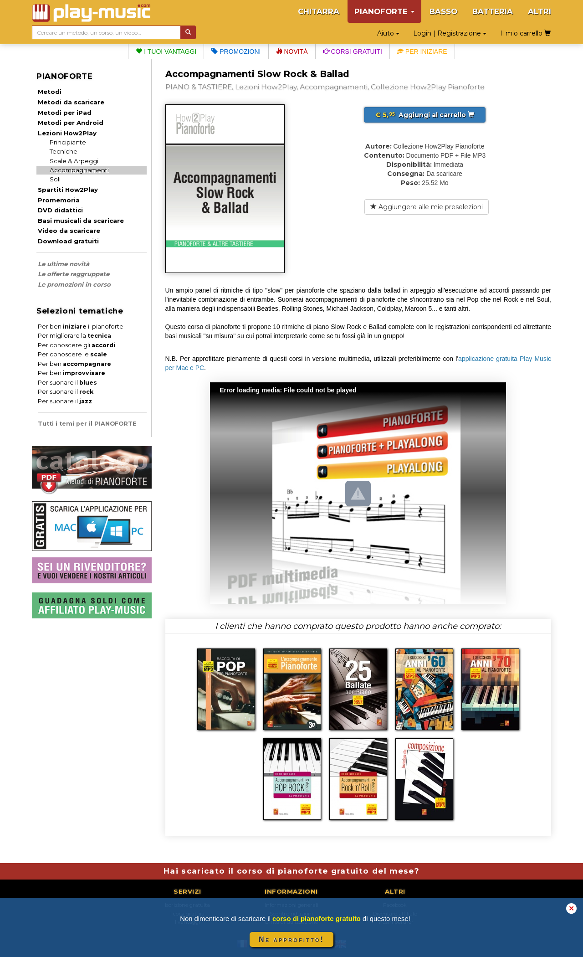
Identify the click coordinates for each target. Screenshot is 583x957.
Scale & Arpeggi (74, 161)
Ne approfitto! (291, 939)
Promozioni (236, 51)
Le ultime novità (63, 264)
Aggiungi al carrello (424, 115)
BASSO (443, 11)
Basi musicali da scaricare (81, 220)
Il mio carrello (525, 33)
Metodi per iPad (65, 112)
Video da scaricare (69, 230)
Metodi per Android (70, 122)
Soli (55, 179)
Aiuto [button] (388, 33)
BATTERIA (492, 11)
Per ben (74, 363)
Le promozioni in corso (74, 284)
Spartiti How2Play (68, 189)
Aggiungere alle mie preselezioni (426, 207)
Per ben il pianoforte (80, 326)
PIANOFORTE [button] (384, 11)
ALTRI (539, 11)
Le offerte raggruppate (73, 274)
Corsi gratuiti (352, 51)
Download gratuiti (68, 241)
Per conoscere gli (76, 345)
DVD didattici (60, 210)
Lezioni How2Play (67, 133)
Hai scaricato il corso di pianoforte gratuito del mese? (291, 870)
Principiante (68, 142)
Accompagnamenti (79, 170)
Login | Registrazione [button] (449, 33)
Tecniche (63, 151)
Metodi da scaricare (71, 102)
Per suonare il (67, 382)
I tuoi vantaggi (166, 51)
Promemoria (59, 200)
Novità (292, 51)
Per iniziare (422, 51)
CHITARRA (318, 11)
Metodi (49, 91)
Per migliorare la (74, 335)
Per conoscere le (72, 354)
